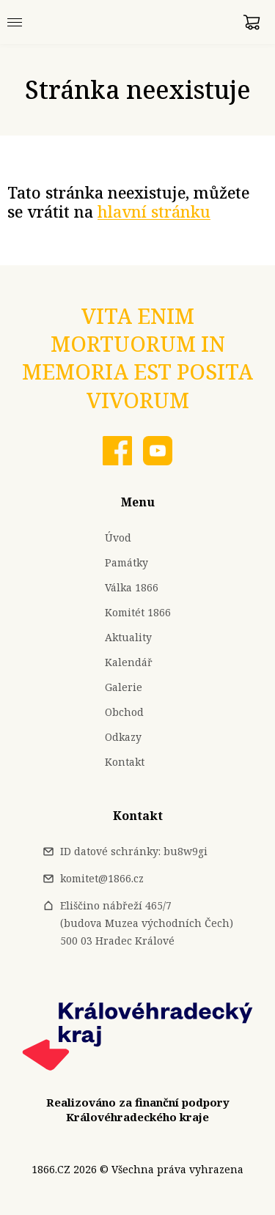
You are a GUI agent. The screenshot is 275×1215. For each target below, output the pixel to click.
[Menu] (14, 22)
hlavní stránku (154, 211)
